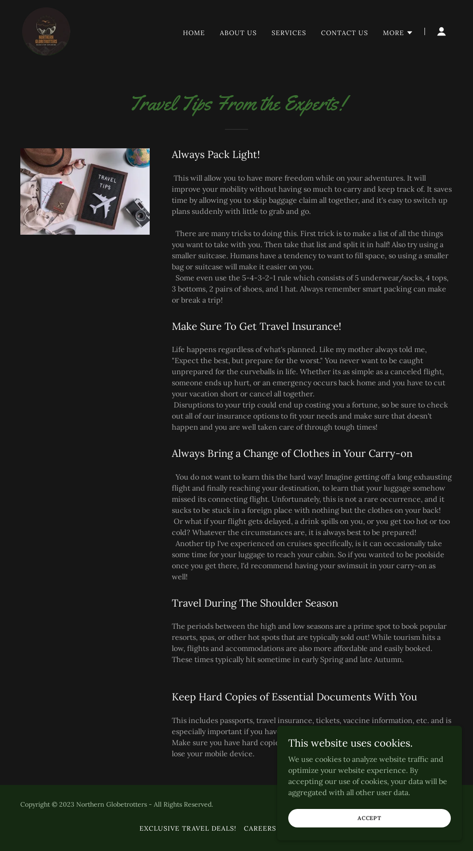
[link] (46, 30)
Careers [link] (260, 828)
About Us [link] (238, 33)
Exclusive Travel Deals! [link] (187, 828)
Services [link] (289, 33)
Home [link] (194, 33)
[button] (398, 32)
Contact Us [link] (344, 33)
